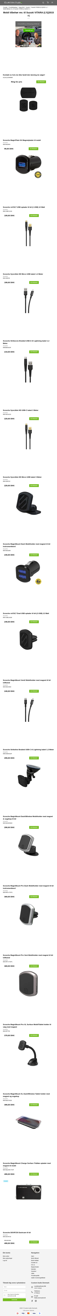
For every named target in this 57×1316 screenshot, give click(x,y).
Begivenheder (35, 1267)
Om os (33, 1265)
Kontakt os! (34, 1262)
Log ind (5, 1260)
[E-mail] (14, 1290)
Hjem (32, 1256)
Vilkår (32, 1273)
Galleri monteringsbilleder (38, 1277)
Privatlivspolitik (35, 1275)
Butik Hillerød (35, 1258)
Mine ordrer (6, 1256)
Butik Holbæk (35, 1260)
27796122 (37, 1293)
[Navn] (14, 1286)
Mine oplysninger (7, 1258)
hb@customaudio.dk (40, 1298)
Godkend (14, 1299)
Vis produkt (41, 81)
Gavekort (33, 1271)
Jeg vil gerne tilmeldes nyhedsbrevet (13, 1295)
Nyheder (33, 1269)
